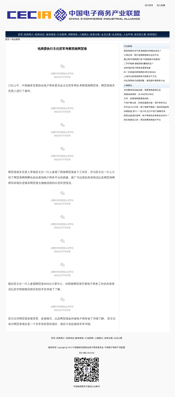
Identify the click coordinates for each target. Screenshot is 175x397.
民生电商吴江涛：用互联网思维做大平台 (142, 120)
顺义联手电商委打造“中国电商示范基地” (142, 59)
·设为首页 (148, 5)
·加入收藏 (160, 5)
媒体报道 (79, 338)
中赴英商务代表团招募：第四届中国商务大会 (144, 80)
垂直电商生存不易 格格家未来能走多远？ (142, 51)
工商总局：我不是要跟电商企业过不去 (141, 55)
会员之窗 (118, 338)
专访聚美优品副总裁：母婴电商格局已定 (142, 90)
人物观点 (99, 338)
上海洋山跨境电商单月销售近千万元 (140, 76)
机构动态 (70, 338)
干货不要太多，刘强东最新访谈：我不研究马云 (145, 103)
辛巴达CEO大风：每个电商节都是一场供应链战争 (146, 107)
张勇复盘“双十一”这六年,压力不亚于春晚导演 (144, 111)
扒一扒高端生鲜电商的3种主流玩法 (140, 72)
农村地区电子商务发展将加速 (137, 68)
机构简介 (60, 338)
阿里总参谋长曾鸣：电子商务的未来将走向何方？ (146, 115)
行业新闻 (89, 338)
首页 (7, 39)
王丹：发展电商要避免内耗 (136, 98)
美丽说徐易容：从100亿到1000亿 (139, 94)
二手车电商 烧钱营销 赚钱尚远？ (139, 63)
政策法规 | (109, 338)
